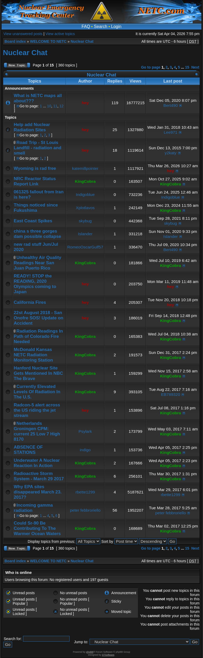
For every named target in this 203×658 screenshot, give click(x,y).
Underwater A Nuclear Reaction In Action (37, 463)
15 (187, 67)
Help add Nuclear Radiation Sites (32, 127)
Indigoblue (85, 194)
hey (85, 102)
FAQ (86, 26)
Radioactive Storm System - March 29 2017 (39, 476)
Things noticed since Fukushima (36, 208)
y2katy (170, 153)
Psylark (85, 431)
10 (49, 106)
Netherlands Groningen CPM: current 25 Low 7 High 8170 (37, 431)
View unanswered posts (23, 34)
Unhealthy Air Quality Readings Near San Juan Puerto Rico (37, 263)
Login (116, 26)
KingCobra (85, 181)
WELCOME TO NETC (48, 41)
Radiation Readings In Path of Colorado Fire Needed (38, 336)
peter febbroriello (85, 510)
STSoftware (108, 655)
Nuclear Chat (82, 41)
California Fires (30, 302)
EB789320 (170, 394)
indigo (85, 450)
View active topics (60, 34)
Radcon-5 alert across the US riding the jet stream (37, 410)
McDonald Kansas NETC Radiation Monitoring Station (33, 355)
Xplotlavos (85, 207)
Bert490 (170, 105)
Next (195, 67)
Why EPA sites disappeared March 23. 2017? (38, 492)
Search (100, 26)
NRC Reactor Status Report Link (35, 181)
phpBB (89, 652)
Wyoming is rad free (35, 168)
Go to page (150, 67)
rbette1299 (85, 492)
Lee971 (170, 132)
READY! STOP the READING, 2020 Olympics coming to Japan (35, 283)
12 (61, 106)
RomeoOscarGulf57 (85, 247)
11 (55, 106)
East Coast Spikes (33, 220)
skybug (85, 221)
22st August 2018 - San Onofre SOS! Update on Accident (38, 318)
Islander (85, 234)
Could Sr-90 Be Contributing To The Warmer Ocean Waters (37, 528)
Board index (15, 41)
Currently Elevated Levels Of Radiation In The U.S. (37, 392)
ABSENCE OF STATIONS (28, 450)
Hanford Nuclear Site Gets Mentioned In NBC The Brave (38, 373)
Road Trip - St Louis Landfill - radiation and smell (37, 148)
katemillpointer (85, 168)
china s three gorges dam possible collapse (37, 234)
